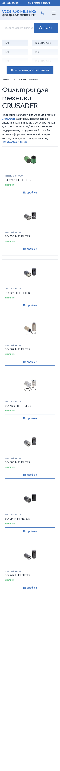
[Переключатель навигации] (53, 13)
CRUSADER (8, 118)
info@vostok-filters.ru (39, 3)
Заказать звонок (10, 3)
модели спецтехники (30, 70)
